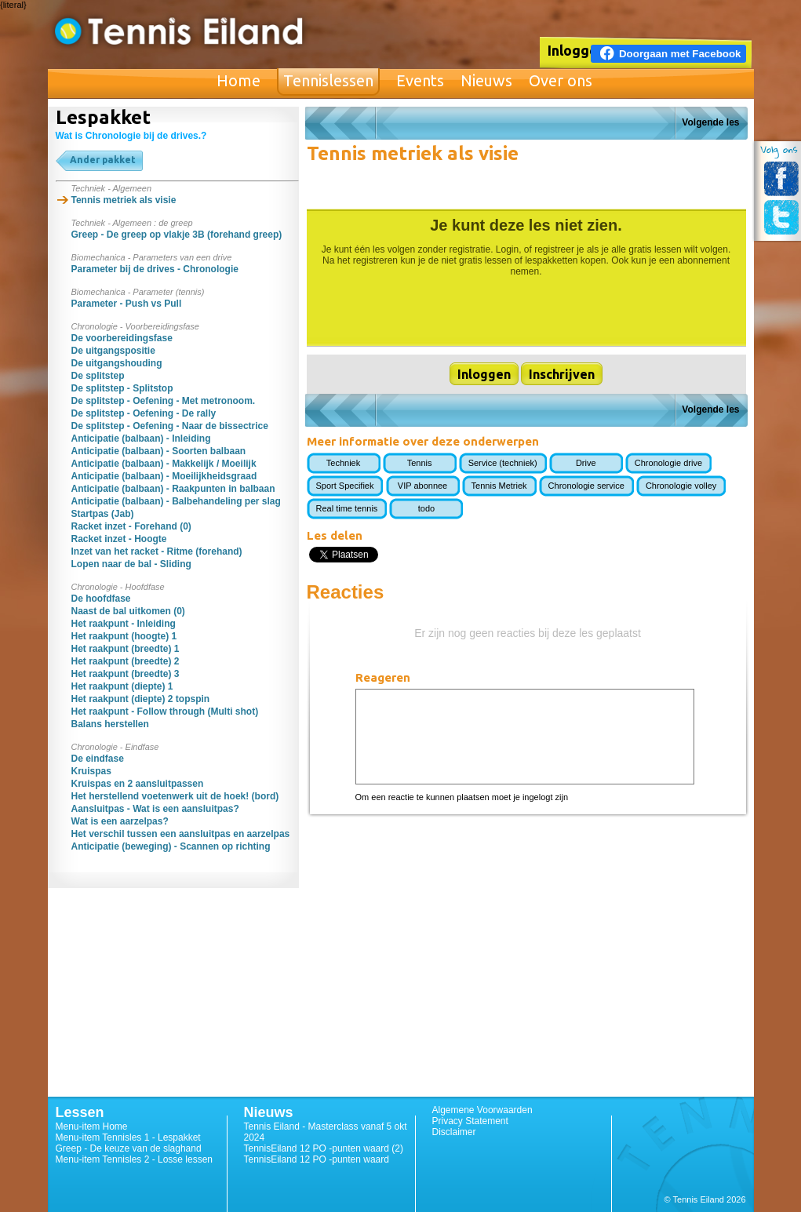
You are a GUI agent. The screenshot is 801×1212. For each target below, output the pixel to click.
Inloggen (577, 50)
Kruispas (91, 771)
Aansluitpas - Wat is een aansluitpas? (155, 808)
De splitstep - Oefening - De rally (144, 413)
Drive (586, 463)
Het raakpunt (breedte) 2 (125, 661)
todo (426, 508)
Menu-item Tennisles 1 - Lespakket (128, 1137)
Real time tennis (347, 508)
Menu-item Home (92, 1126)
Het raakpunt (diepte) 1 (122, 686)
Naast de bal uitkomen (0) (128, 611)
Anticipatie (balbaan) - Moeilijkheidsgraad (164, 476)
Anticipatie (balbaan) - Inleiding (141, 438)
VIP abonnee (422, 485)
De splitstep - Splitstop (122, 388)
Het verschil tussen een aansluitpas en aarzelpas (180, 833)
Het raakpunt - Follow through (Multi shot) (165, 711)
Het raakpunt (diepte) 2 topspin (140, 698)
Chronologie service (586, 485)
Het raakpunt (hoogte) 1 (124, 636)
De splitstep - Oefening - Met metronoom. (163, 400)
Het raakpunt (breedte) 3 (125, 673)
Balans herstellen (110, 724)
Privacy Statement (470, 1121)
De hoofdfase (101, 598)
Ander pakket (103, 160)
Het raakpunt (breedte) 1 (125, 648)
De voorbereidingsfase (122, 338)
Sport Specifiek (345, 485)
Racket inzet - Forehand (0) (131, 526)
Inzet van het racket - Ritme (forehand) (156, 551)
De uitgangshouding (116, 363)
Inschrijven (562, 374)
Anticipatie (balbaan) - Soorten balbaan (158, 451)
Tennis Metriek (499, 485)
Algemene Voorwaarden (482, 1110)
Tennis (419, 463)
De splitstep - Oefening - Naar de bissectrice (169, 425)
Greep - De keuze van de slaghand (129, 1148)
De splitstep (98, 375)
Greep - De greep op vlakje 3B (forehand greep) (176, 234)
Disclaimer (454, 1131)
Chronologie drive (668, 463)
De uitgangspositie (113, 350)
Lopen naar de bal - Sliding (131, 564)
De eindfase (97, 758)
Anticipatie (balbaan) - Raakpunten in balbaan (173, 488)
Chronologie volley (681, 485)
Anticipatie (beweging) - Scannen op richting (171, 846)
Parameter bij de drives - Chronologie (154, 269)
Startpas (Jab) (102, 513)
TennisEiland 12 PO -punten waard (316, 1159)
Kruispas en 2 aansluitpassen (137, 783)
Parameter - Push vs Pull (126, 303)
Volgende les (710, 122)
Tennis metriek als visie (124, 200)
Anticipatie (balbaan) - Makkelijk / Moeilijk (164, 463)
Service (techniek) (502, 463)
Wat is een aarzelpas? (120, 821)
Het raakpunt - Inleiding (123, 623)
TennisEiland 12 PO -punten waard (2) (323, 1148)
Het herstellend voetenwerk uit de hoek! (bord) (175, 796)
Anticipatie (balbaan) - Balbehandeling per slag (176, 501)
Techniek (343, 463)
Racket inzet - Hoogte (119, 538)
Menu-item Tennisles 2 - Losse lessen (134, 1159)
